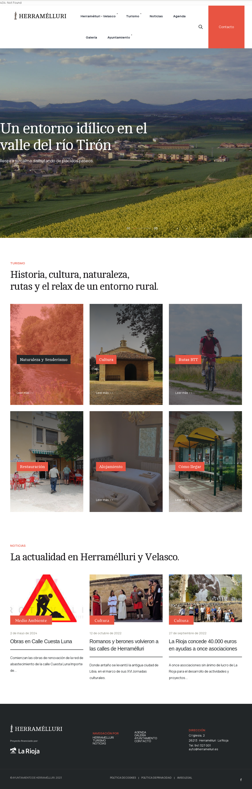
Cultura (106, 359)
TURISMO (99, 740)
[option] (126, 142)
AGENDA (140, 732)
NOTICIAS (99, 743)
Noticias (156, 16)
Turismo (132, 16)
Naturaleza (28, 371)
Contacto (226, 27)
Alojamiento (111, 466)
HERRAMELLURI (103, 737)
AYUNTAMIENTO (145, 738)
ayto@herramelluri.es (203, 749)
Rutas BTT (188, 359)
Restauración (32, 466)
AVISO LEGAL (184, 777)
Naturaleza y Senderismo (43, 359)
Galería (91, 37)
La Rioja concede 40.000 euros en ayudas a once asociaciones (203, 645)
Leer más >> (25, 393)
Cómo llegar (190, 466)
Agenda (179, 16)
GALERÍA (140, 735)
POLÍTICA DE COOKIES (123, 777)
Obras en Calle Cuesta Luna (41, 641)
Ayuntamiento (119, 37)
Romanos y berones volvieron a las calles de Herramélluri (124, 645)
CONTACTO (142, 741)
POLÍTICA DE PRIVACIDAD (156, 777)
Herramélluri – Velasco (98, 16)
